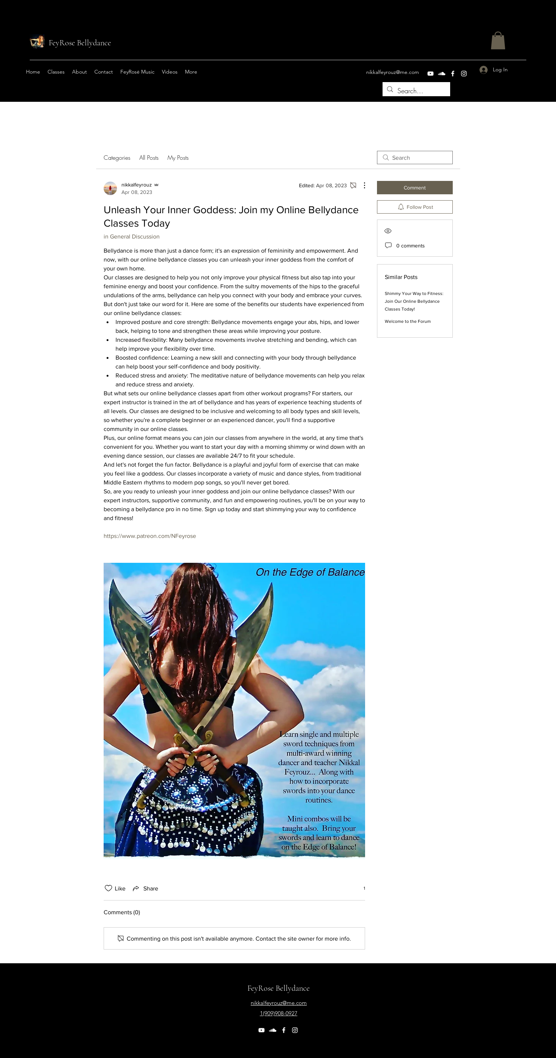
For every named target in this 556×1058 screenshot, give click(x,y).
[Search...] (416, 91)
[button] (498, 40)
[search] (415, 157)
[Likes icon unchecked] (108, 888)
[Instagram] (464, 73)
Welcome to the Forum (408, 321)
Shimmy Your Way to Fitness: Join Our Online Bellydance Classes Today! (414, 301)
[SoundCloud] (441, 73)
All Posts (149, 157)
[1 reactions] (360, 888)
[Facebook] (452, 73)
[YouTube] (430, 73)
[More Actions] (360, 185)
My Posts (178, 157)
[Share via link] (144, 888)
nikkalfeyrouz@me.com (392, 72)
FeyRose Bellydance (80, 43)
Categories (117, 157)
